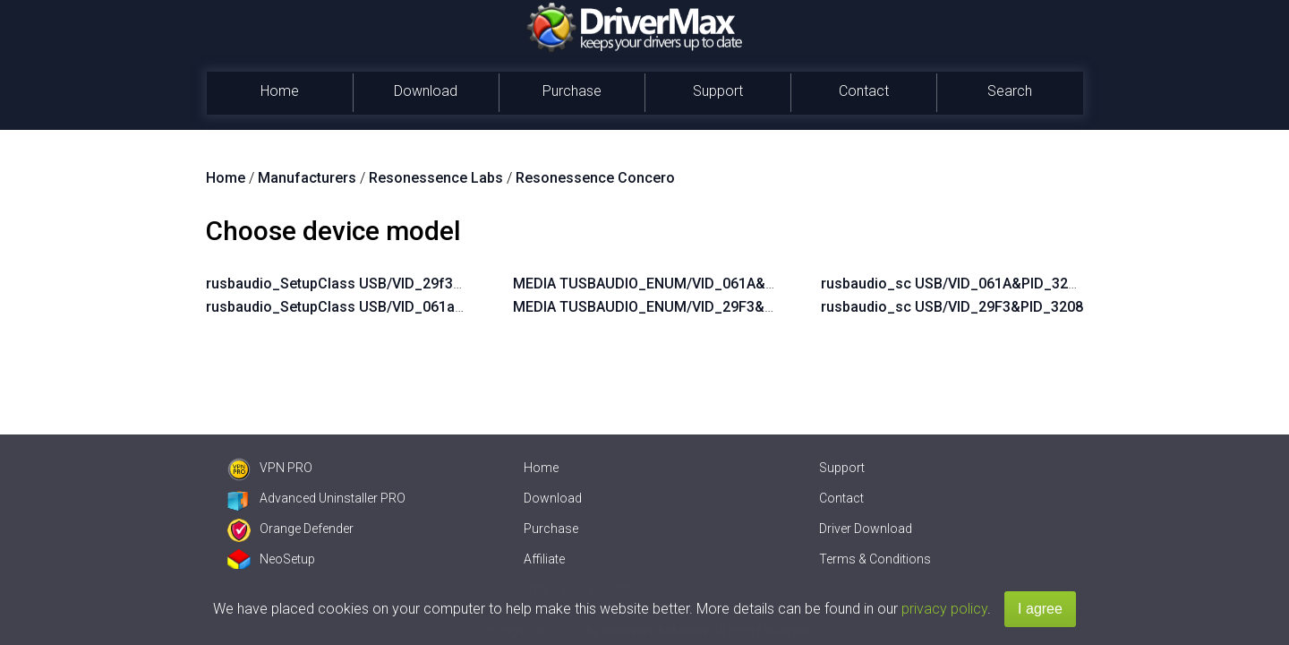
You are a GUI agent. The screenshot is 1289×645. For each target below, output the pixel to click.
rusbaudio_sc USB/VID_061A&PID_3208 (952, 283)
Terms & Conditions (875, 559)
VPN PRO (269, 467)
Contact (864, 90)
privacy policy (944, 608)
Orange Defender (290, 528)
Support (718, 90)
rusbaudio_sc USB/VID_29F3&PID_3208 (952, 306)
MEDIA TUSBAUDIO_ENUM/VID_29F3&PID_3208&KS (684, 306)
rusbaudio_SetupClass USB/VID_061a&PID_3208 (366, 306)
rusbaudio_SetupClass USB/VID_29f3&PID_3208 (365, 283)
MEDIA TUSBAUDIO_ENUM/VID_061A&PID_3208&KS (684, 283)
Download (425, 90)
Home (279, 90)
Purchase (572, 90)
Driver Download (865, 528)
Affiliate (544, 559)
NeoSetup (271, 559)
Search (1009, 90)
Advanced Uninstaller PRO (316, 498)
